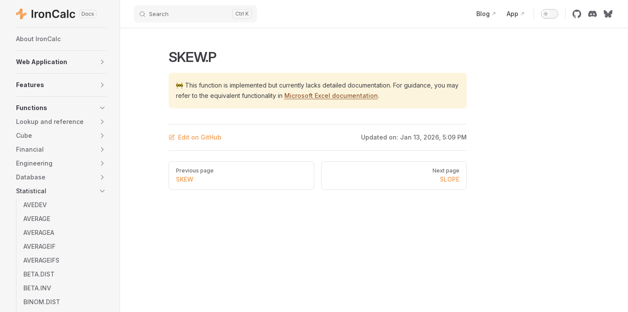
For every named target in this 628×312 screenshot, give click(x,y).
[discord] (592, 14)
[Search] (195, 14)
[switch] (549, 14)
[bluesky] (608, 14)
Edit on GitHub (195, 137)
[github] (577, 14)
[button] (61, 62)
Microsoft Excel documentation (331, 95)
